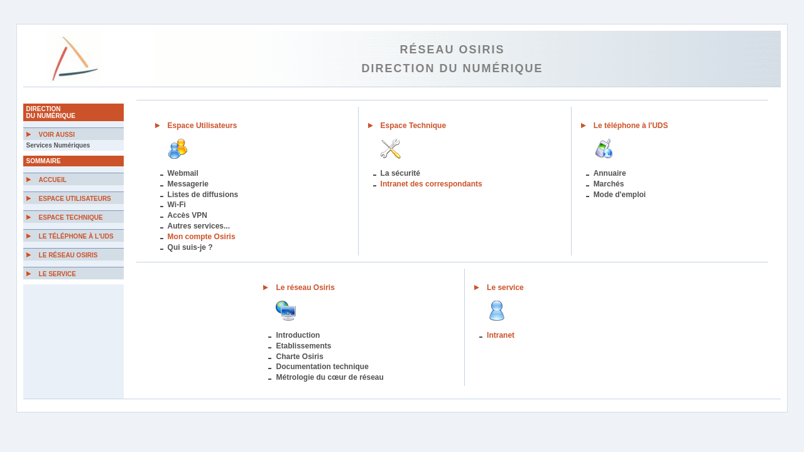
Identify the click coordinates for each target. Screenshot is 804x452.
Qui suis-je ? (190, 247)
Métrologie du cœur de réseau (329, 377)
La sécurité (400, 173)
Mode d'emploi (620, 194)
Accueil (53, 179)
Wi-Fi (177, 204)
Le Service (57, 274)
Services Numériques (58, 145)
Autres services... (199, 226)
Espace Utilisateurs (75, 198)
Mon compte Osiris (202, 236)
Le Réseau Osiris (68, 255)
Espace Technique (71, 217)
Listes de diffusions (203, 194)
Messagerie (188, 184)
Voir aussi (57, 134)
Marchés (609, 184)
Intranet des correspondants (431, 184)
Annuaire (610, 173)
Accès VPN (187, 215)
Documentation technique (322, 366)
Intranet (500, 335)
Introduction (298, 335)
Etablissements (303, 346)
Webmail (183, 173)
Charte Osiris (299, 356)
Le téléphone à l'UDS (76, 236)
